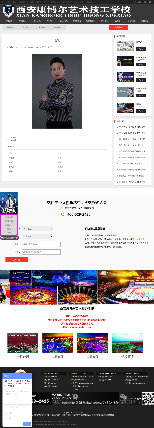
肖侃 (59, 153)
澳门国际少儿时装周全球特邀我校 (131, 182)
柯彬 (11, 162)
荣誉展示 (41, 27)
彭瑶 (14, 137)
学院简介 (10, 27)
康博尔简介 (51, 377)
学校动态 (104, 21)
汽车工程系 (63, 21)
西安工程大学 (63, 422)
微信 (145, 3)
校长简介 (26, 27)
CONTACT (132, 374)
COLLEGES (78, 374)
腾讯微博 (135, 3)
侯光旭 (11, 167)
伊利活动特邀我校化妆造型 (128, 164)
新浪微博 (140, 3)
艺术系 (117, 21)
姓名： (17, 244)
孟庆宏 (60, 171)
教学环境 (105, 380)
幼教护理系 (77, 21)
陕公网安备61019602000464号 (42, 424)
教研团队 (57, 27)
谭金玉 (11, 158)
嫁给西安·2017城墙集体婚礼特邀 (130, 176)
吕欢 (59, 158)
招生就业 (144, 21)
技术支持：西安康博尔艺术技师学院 (65, 424)
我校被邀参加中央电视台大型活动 (131, 139)
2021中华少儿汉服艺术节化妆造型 (131, 127)
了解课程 (140, 49)
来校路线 (131, 380)
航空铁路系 (90, 21)
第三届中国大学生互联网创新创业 (131, 151)
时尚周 (37, 422)
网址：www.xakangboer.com (77, 327)
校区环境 (105, 377)
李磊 (14, 140)
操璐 (11, 171)
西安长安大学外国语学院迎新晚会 (131, 170)
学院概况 (22, 21)
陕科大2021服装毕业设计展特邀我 (131, 133)
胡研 (59, 162)
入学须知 (135, 383)
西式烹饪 (139, 42)
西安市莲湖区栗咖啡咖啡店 (49, 422)
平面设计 (139, 104)
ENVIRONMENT (107, 374)
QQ (150, 2)
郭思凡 (60, 167)
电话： (17, 252)
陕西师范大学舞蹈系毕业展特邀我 (131, 157)
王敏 (11, 153)
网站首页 (9, 21)
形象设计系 (36, 21)
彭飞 (57, 40)
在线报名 (118, 27)
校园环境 (131, 21)
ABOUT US (51, 374)
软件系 (49, 21)
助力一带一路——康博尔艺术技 (130, 145)
